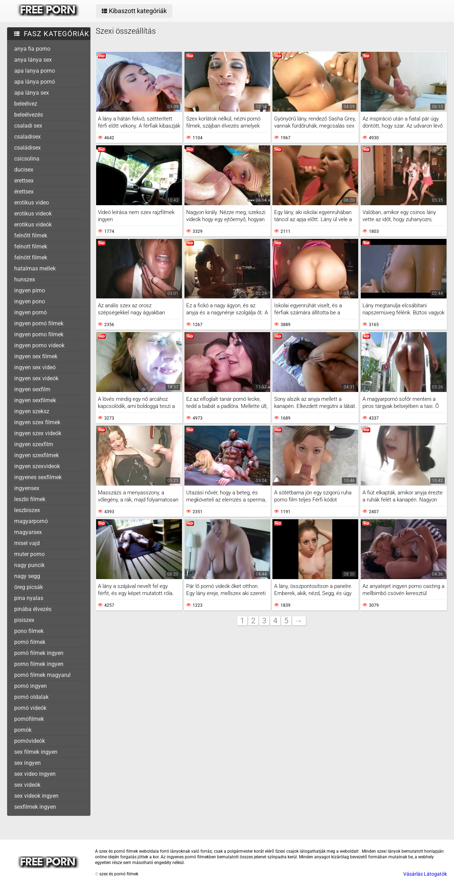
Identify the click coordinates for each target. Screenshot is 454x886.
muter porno (29, 554)
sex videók (27, 784)
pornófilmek (29, 719)
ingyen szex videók (37, 433)
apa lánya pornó (34, 81)
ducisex (23, 169)
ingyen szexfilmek (36, 455)
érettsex (24, 191)
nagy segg (27, 576)
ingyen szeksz (31, 411)
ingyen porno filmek (38, 334)
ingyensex (26, 488)
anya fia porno (32, 48)
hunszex (24, 279)
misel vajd (27, 543)
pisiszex (24, 620)
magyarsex (28, 532)
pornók (23, 730)
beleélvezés (28, 114)
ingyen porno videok (39, 345)
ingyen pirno (29, 290)
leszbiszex (27, 510)
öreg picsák (28, 587)
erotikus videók (33, 224)
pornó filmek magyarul (42, 675)
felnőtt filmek (30, 235)
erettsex (24, 180)
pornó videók (30, 708)
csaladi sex (28, 125)
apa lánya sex (31, 92)
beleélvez (25, 103)
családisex (27, 147)
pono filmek (29, 631)
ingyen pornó (30, 312)
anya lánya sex (33, 59)
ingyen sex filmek (35, 356)
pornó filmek (29, 642)
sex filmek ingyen (35, 751)
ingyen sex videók (36, 378)
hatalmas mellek (35, 268)
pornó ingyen (30, 686)
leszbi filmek (29, 499)
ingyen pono (29, 301)
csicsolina (26, 158)
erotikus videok (33, 213)
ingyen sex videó (35, 367)
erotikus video (31, 202)
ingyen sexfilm (32, 389)
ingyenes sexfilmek (38, 477)
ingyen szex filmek (37, 422)
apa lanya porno (34, 70)
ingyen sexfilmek (35, 400)
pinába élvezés (32, 609)
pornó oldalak (31, 697)
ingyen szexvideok (37, 466)
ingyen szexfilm (33, 444)
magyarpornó (31, 521)
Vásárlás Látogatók (425, 874)
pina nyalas (28, 598)
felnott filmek (30, 246)
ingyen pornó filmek (38, 323)
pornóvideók (29, 741)
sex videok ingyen (36, 795)
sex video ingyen (35, 773)
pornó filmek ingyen (38, 653)
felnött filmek (30, 257)
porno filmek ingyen (38, 664)
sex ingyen (27, 762)
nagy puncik (29, 565)
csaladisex (27, 136)
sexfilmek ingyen (35, 806)
